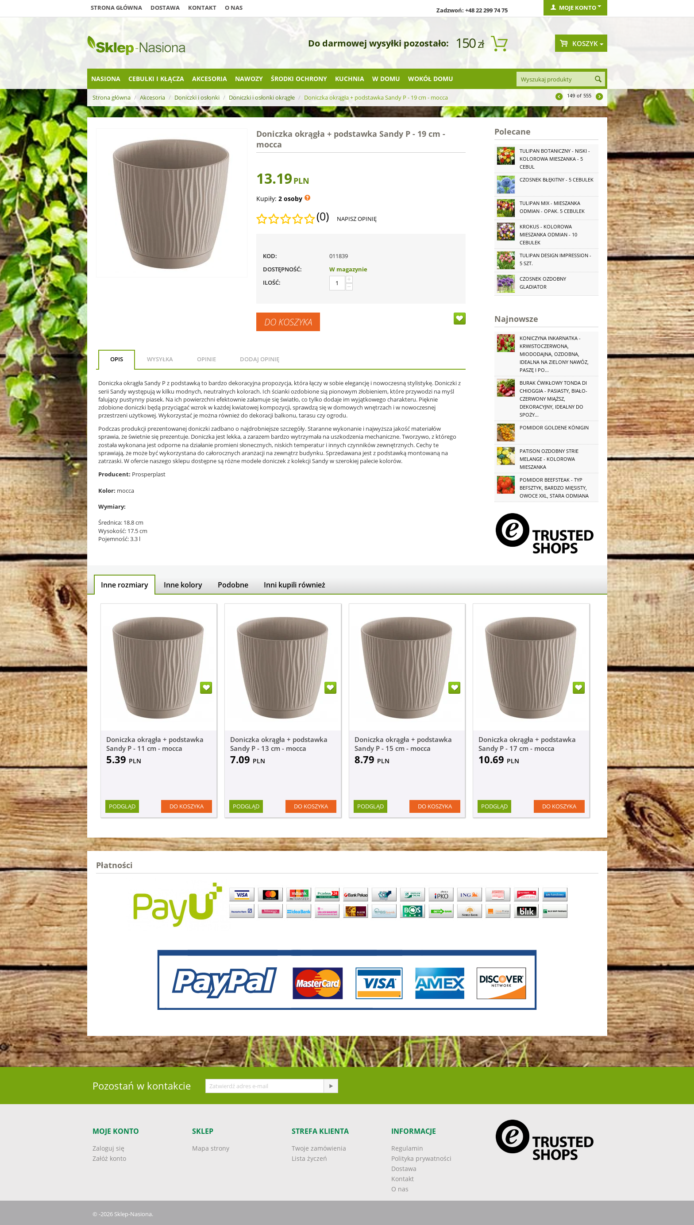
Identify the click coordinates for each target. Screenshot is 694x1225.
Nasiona (105, 78)
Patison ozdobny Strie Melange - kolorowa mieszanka (549, 459)
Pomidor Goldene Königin (554, 427)
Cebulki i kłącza (156, 78)
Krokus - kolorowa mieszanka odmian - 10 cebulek (548, 234)
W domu (386, 78)
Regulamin (407, 1148)
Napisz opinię (357, 219)
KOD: (270, 256)
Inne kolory (183, 585)
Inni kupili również (294, 585)
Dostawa (165, 8)
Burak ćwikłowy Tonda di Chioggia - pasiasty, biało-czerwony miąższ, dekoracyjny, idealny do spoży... (553, 398)
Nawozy (249, 78)
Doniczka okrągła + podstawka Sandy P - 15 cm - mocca (403, 744)
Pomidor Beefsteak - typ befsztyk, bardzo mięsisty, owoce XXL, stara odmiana (554, 487)
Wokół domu (430, 78)
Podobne (233, 585)
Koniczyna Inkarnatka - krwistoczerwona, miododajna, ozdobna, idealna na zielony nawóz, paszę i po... (554, 354)
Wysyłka (160, 359)
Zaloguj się (108, 1148)
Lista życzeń (309, 1158)
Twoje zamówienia (319, 1148)
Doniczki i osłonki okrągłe (262, 97)
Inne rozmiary (124, 585)
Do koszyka (288, 322)
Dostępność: (282, 269)
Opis (116, 359)
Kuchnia (349, 78)
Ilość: (272, 282)
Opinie (206, 359)
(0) (322, 216)
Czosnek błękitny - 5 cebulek (557, 179)
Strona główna (116, 8)
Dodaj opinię (259, 359)
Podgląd (122, 806)
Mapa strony (210, 1148)
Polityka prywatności (421, 1158)
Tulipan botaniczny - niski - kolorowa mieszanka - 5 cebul (555, 158)
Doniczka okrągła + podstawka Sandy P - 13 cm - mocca (279, 744)
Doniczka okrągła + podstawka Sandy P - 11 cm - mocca (155, 744)
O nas (234, 8)
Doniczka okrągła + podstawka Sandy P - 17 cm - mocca (527, 744)
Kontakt (202, 8)
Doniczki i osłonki (197, 97)
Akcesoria (209, 78)
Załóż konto (109, 1158)
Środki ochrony (299, 78)
